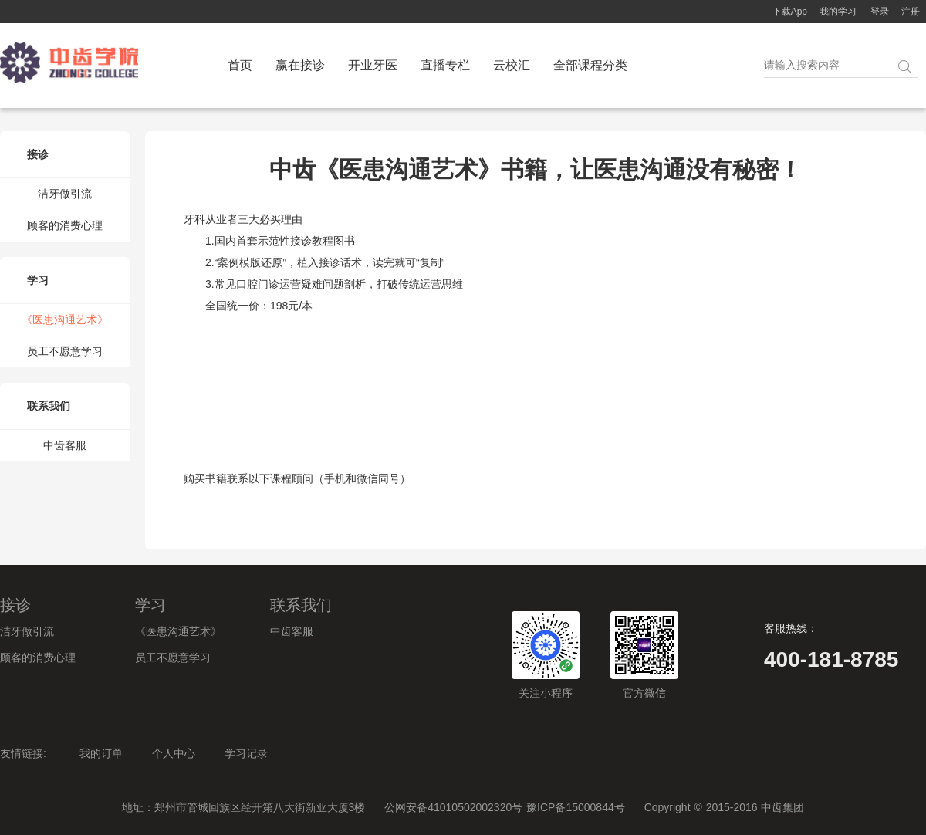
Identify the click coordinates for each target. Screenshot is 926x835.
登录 (879, 11)
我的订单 (101, 753)
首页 (240, 65)
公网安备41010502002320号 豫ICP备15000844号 (504, 807)
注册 (910, 11)
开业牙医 (372, 65)
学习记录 (246, 753)
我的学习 (838, 11)
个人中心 (173, 753)
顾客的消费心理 (65, 225)
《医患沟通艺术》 (65, 319)
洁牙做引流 (65, 194)
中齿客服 (64, 445)
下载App (789, 11)
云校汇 (511, 65)
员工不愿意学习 (65, 351)
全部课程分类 (590, 65)
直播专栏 (445, 65)
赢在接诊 (300, 65)
